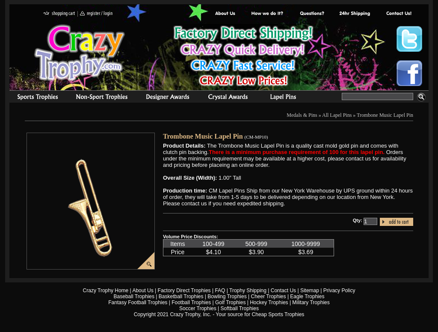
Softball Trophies (240, 308)
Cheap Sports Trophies (278, 314)
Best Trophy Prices (243, 57)
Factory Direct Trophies (267, 14)
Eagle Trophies (307, 296)
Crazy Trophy (80, 52)
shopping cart (59, 14)
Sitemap (309, 290)
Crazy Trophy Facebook (409, 73)
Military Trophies (310, 302)
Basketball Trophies (181, 296)
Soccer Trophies (197, 308)
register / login (96, 14)
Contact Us (283, 290)
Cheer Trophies (268, 296)
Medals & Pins (285, 98)
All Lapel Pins (337, 115)
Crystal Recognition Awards (228, 98)
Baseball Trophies (134, 296)
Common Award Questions (312, 14)
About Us (225, 14)
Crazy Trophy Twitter (409, 39)
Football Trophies (191, 302)
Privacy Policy (339, 290)
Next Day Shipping (354, 14)
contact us (398, 14)
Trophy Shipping (247, 290)
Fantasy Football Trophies (137, 302)
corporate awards (167, 98)
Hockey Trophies (269, 302)
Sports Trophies (34, 98)
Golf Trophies (230, 302)
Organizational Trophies (101, 98)
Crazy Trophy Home (106, 290)
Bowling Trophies (226, 296)
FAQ (220, 290)
